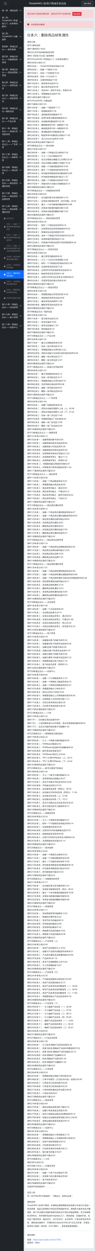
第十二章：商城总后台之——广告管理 (10, 144)
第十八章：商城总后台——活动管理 (10, 306)
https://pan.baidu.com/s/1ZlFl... (47, 1239)
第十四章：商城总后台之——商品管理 (10, 170)
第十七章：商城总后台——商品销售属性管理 (10, 209)
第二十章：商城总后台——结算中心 (10, 326)
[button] (87, 3)
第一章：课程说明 (10, 10)
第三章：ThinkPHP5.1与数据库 (10, 36)
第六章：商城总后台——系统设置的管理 (10, 72)
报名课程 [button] (76, 14)
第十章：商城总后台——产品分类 (10, 120)
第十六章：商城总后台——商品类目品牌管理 (10, 196)
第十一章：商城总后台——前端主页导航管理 (10, 131)
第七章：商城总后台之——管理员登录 (10, 85)
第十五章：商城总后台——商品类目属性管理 (10, 183)
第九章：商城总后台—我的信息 (10, 110)
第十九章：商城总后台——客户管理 (10, 316)
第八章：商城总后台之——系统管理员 (10, 98)
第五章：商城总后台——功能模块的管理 (10, 59)
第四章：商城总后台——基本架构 (10, 48)
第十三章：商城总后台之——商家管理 (10, 157)
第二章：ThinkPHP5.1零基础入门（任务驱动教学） (10, 22)
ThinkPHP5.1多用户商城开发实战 (47, 3)
